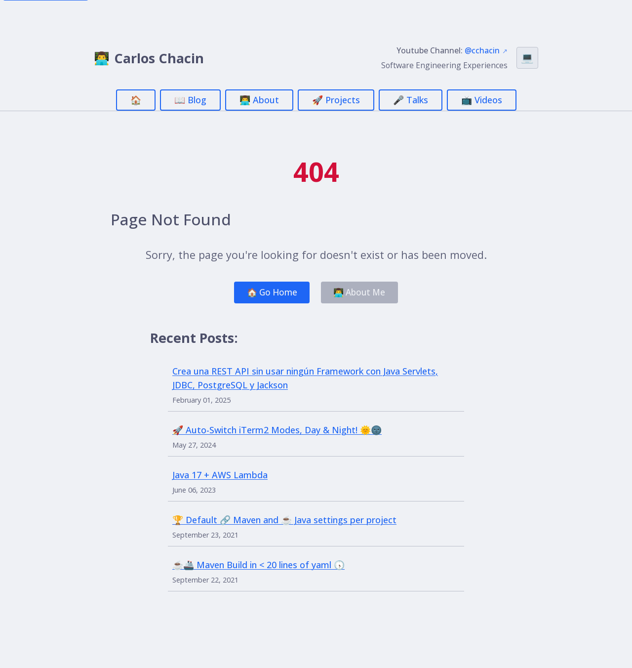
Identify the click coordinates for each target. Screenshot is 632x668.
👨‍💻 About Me (362, 293)
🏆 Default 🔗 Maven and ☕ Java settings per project (284, 521)
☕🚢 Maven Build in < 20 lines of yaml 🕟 (258, 566)
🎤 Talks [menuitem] (410, 100)
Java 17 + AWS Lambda (220, 476)
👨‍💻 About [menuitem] (259, 100)
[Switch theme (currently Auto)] (527, 58)
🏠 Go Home (269, 293)
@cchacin (482, 50)
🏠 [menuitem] (135, 100)
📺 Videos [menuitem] (481, 100)
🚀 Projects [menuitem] (336, 100)
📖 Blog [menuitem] (190, 100)
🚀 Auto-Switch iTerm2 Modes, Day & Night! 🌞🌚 (277, 431)
